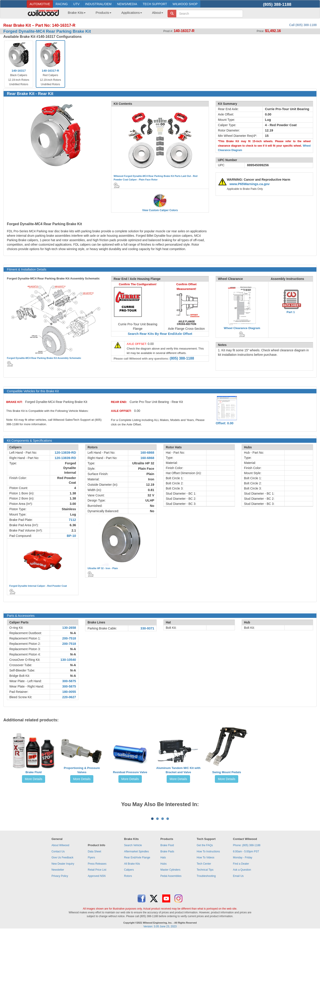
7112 (72, 520)
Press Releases (97, 918)
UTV (76, 4)
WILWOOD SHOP (185, 4)
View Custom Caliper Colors (160, 210)
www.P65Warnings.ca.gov (250, 184)
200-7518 (69, 638)
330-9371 (147, 628)
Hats (163, 912)
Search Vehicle (133, 900)
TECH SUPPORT (155, 4)
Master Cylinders (170, 924)
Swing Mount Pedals (226, 772)
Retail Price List (97, 924)
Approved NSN (97, 931)
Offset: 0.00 (225, 423)
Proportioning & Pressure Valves (82, 770)
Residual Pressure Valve (130, 772)
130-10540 (68, 659)
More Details (33, 779)
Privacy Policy (60, 931)
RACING (62, 4)
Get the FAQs (205, 900)
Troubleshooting (206, 931)
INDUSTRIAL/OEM (98, 4)
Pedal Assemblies (171, 931)
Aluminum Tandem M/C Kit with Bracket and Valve (178, 770)
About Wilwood (60, 900)
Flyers (91, 912)
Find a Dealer (241, 918)
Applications (131, 12)
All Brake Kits (132, 918)
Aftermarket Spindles (136, 906)
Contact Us (58, 906)
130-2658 (69, 627)
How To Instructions (208, 906)
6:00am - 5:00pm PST (246, 906)
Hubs (163, 918)
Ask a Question (242, 924)
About (157, 12)
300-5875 (69, 681)
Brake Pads (167, 906)
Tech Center (204, 918)
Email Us (238, 931)
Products (103, 12)
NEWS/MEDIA (127, 4)
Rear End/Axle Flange (137, 912)
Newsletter (58, 924)
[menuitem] (75, 14)
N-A (73, 633)
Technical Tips (205, 924)
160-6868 (147, 452)
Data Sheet (94, 906)
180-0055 (69, 692)
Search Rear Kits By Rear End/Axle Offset (160, 334)
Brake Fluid (34, 772)
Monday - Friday (242, 912)
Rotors (128, 931)
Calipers (129, 924)
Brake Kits (77, 12)
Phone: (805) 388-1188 (246, 900)
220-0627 (69, 697)
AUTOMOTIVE (40, 4)
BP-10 (71, 536)
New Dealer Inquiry (63, 918)
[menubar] (113, 14)
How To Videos (205, 912)
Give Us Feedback (63, 912)
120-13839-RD (65, 452)
